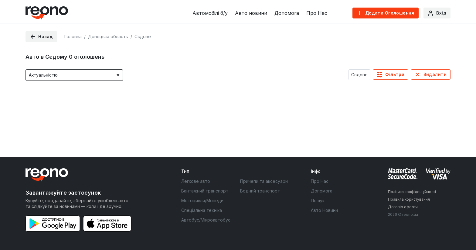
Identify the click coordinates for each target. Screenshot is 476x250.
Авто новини (251, 13)
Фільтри (394, 74)
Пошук (318, 200)
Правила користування (409, 199)
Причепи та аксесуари (264, 181)
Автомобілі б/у (210, 13)
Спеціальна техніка (201, 210)
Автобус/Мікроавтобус (205, 219)
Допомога (286, 13)
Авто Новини (324, 210)
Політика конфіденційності (412, 191)
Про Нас (316, 13)
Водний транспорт (260, 190)
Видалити (435, 74)
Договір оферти (403, 207)
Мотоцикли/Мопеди (202, 200)
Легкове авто (195, 181)
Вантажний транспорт (204, 190)
